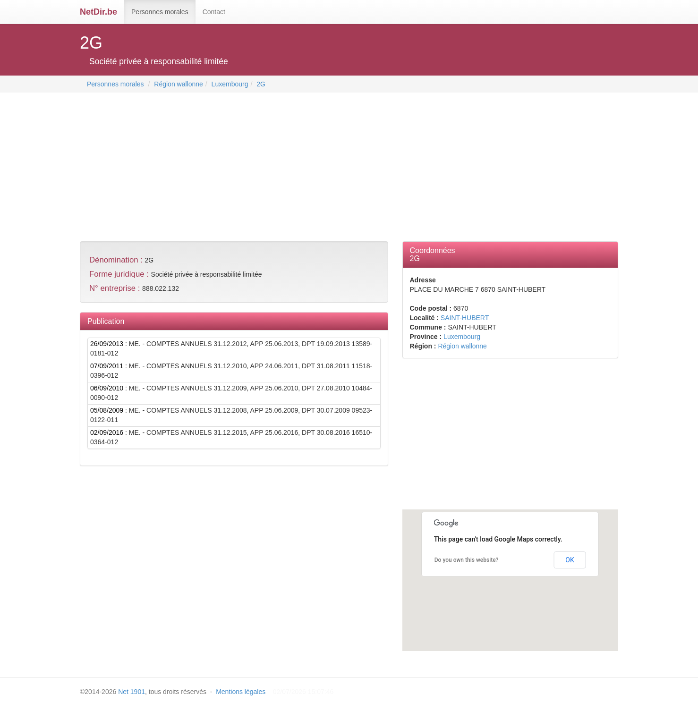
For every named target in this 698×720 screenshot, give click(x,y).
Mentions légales (240, 691)
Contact (214, 12)
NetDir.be (98, 12)
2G (260, 84)
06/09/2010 (106, 388)
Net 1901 (131, 691)
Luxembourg (230, 84)
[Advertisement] (252, 168)
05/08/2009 (106, 410)
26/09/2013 (106, 343)
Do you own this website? (466, 560)
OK (569, 560)
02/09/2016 (106, 432)
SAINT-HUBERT (465, 318)
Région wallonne (178, 84)
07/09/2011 (106, 366)
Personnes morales (159, 12)
